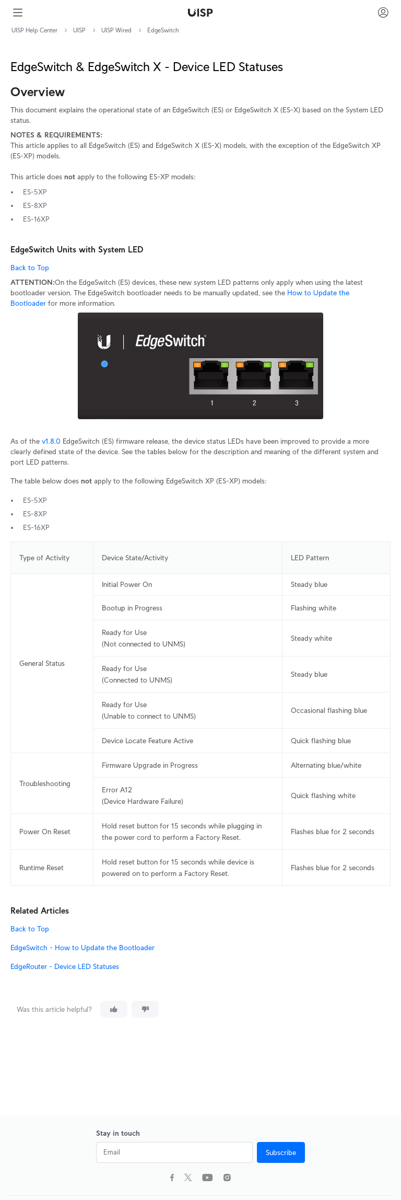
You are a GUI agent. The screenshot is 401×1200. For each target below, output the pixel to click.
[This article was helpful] (113, 1009)
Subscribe (281, 1152)
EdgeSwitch (163, 30)
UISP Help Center (34, 30)
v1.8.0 (51, 441)
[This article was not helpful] (145, 1009)
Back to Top (29, 267)
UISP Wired (116, 30)
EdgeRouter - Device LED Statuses (64, 966)
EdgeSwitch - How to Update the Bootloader (82, 947)
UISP (79, 30)
